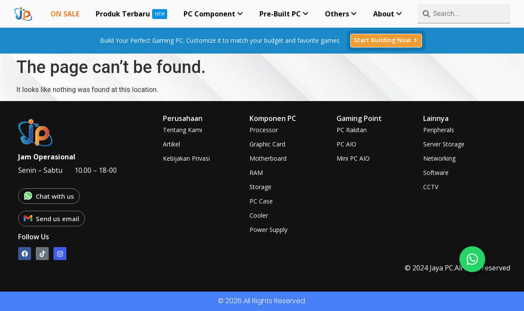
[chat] (472, 259)
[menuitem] (213, 13)
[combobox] (464, 13)
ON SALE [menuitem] (64, 14)
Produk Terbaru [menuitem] (123, 14)
